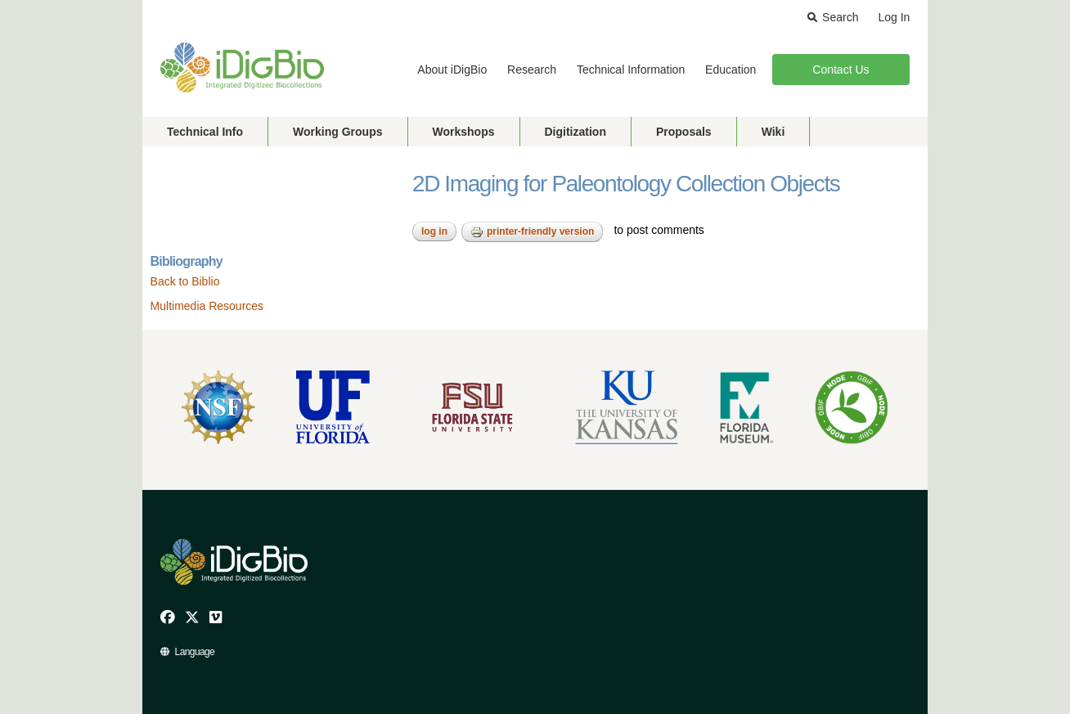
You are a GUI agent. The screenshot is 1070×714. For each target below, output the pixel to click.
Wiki (773, 131)
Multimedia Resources (207, 305)
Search (840, 17)
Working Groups (337, 131)
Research (531, 69)
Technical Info (205, 131)
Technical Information (631, 69)
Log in (434, 231)
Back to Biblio (185, 281)
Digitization (575, 131)
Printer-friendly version (532, 232)
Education (730, 69)
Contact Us (840, 69)
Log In (894, 17)
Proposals (684, 131)
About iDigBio (452, 69)
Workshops (464, 131)
